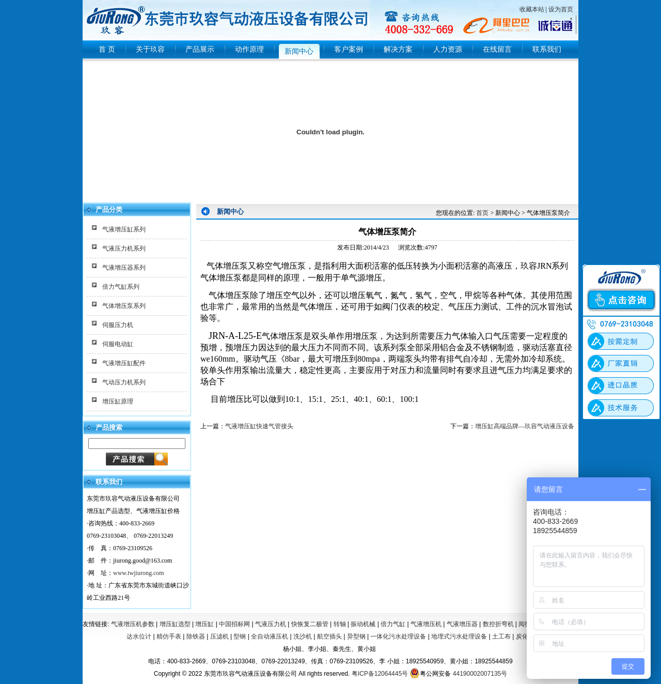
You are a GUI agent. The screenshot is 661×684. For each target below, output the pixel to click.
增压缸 (204, 624)
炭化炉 (525, 636)
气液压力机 (270, 624)
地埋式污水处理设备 (459, 636)
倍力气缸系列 (120, 286)
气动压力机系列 (124, 382)
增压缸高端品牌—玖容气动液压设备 (524, 426)
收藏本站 (532, 9)
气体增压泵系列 (124, 305)
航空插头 (329, 636)
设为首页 (560, 9)
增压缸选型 (175, 624)
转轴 (340, 624)
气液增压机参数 (132, 624)
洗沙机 (302, 636)
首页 (482, 212)
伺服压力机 (117, 325)
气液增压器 (462, 624)
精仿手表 (168, 636)
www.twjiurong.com (138, 573)
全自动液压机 (269, 636)
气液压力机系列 (124, 248)
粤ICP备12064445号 (380, 673)
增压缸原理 (117, 401)
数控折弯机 (498, 624)
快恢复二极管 (309, 624)
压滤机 (219, 636)
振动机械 (363, 624)
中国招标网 (234, 624)
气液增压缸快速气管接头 (259, 426)
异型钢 (356, 636)
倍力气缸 (393, 624)
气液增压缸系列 (124, 229)
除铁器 (195, 636)
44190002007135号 (480, 673)
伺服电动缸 (117, 344)
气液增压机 (426, 624)
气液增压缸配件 (124, 363)
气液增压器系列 (124, 267)
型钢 (239, 636)
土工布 (501, 636)
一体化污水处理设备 (398, 636)
